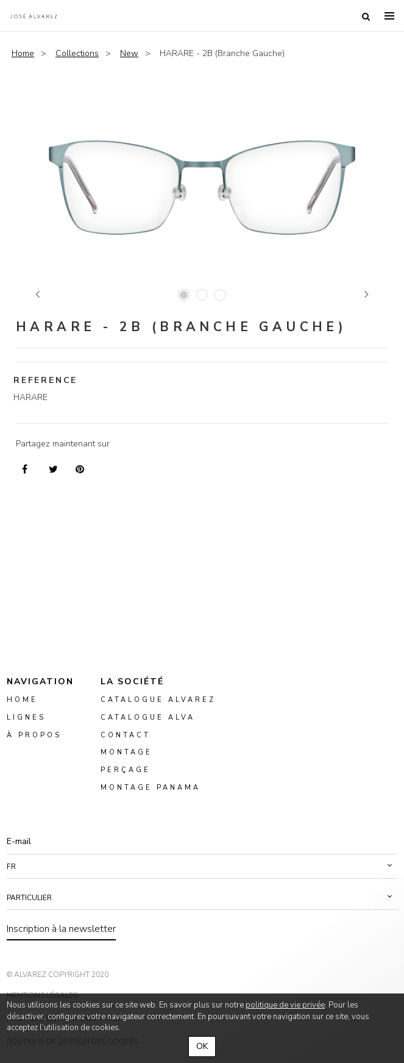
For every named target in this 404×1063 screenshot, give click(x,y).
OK (202, 1046)
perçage (126, 770)
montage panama (150, 787)
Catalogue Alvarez (158, 699)
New (129, 53)
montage (126, 752)
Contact (126, 735)
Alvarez (33, 16)
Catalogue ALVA (148, 717)
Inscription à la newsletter (61, 929)
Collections (77, 53)
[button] (202, 866)
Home (23, 53)
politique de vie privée (285, 1005)
